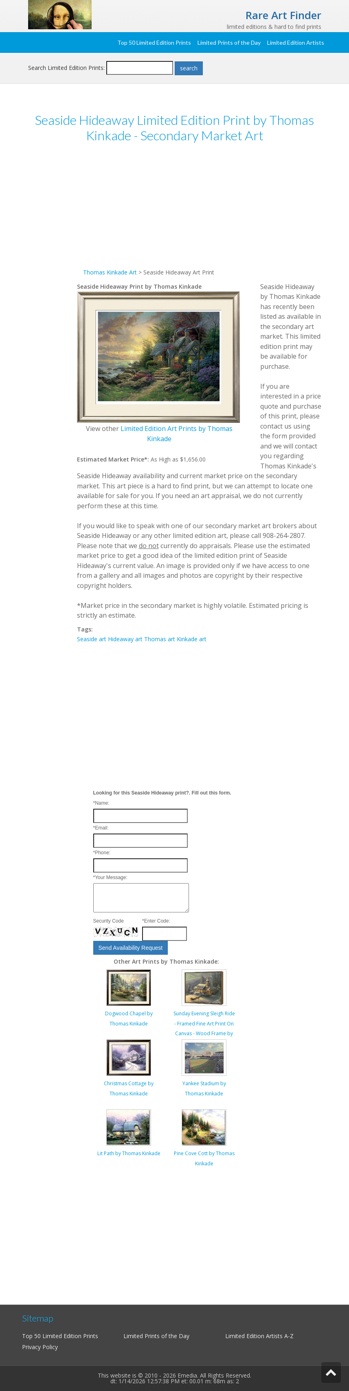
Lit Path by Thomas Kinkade (128, 1153)
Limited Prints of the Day (229, 42)
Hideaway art (125, 639)
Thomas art (159, 639)
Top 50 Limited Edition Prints (154, 42)
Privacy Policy (40, 1347)
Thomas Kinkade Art (110, 272)
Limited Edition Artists (295, 42)
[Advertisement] (199, 211)
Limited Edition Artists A (256, 1336)
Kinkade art (191, 639)
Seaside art (91, 639)
